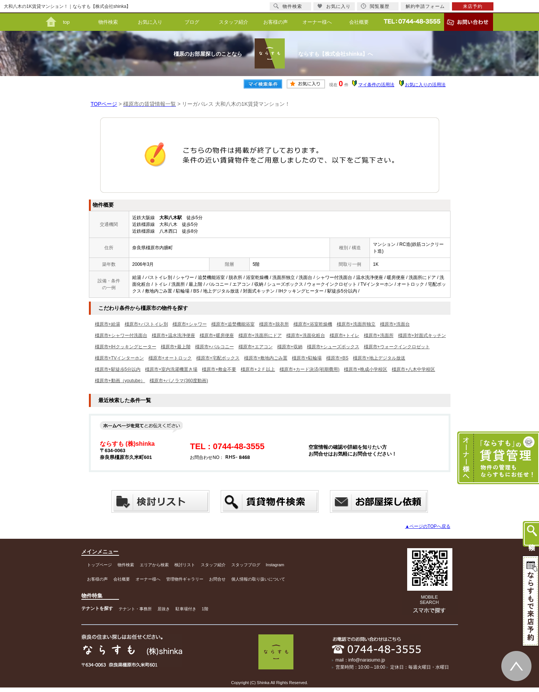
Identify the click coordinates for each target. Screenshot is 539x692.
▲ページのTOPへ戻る (427, 526)
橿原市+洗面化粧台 (305, 335)
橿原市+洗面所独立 (356, 324)
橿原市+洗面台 (395, 324)
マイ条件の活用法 (376, 84)
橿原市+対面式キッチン (422, 335)
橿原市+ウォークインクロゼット (397, 346)
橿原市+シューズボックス (333, 346)
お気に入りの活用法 (425, 84)
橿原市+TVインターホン (119, 358)
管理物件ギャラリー (184, 579)
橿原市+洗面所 (379, 335)
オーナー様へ (317, 22)
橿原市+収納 (289, 346)
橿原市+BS (337, 358)
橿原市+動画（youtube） (120, 380)
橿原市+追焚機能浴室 (233, 324)
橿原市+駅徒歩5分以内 (118, 369)
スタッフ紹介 (233, 22)
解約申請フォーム (425, 6)
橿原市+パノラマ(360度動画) (179, 380)
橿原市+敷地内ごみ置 (265, 358)
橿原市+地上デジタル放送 (379, 358)
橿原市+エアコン (255, 346)
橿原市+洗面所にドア (260, 335)
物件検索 (108, 22)
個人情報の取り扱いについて (258, 579)
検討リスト (184, 564)
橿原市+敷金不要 (219, 369)
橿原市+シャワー (190, 324)
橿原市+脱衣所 (274, 324)
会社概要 (359, 22)
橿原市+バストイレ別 (146, 324)
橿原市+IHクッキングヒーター (125, 346)
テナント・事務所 (135, 609)
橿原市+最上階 (176, 346)
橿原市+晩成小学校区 (365, 369)
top (66, 22)
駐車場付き (186, 609)
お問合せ (217, 579)
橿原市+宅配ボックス (218, 358)
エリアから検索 (154, 564)
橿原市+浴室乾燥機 (312, 324)
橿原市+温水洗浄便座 (173, 335)
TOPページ (104, 104)
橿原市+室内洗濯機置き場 (171, 369)
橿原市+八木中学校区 (413, 369)
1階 (205, 609)
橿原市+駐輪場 (307, 358)
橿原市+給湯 (107, 324)
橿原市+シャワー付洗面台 (121, 335)
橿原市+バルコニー (214, 346)
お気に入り (150, 22)
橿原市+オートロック (170, 358)
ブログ (192, 22)
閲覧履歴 (375, 6)
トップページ (99, 564)
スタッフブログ (245, 564)
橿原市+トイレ (344, 335)
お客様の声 (275, 22)
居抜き (163, 609)
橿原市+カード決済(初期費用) (309, 369)
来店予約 (473, 6)
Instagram (275, 564)
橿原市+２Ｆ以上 (258, 369)
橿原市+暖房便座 (217, 335)
